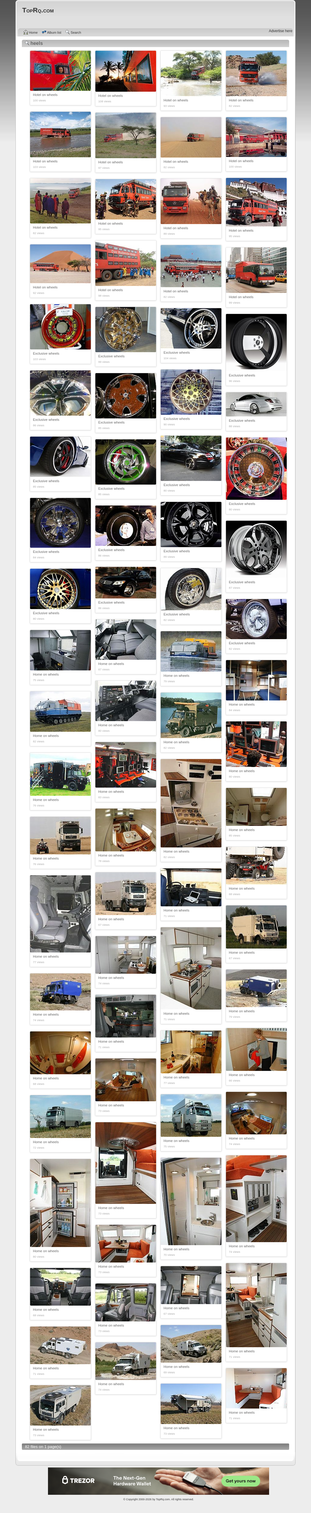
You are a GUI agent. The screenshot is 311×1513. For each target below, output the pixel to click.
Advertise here (280, 31)
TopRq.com (163, 1499)
